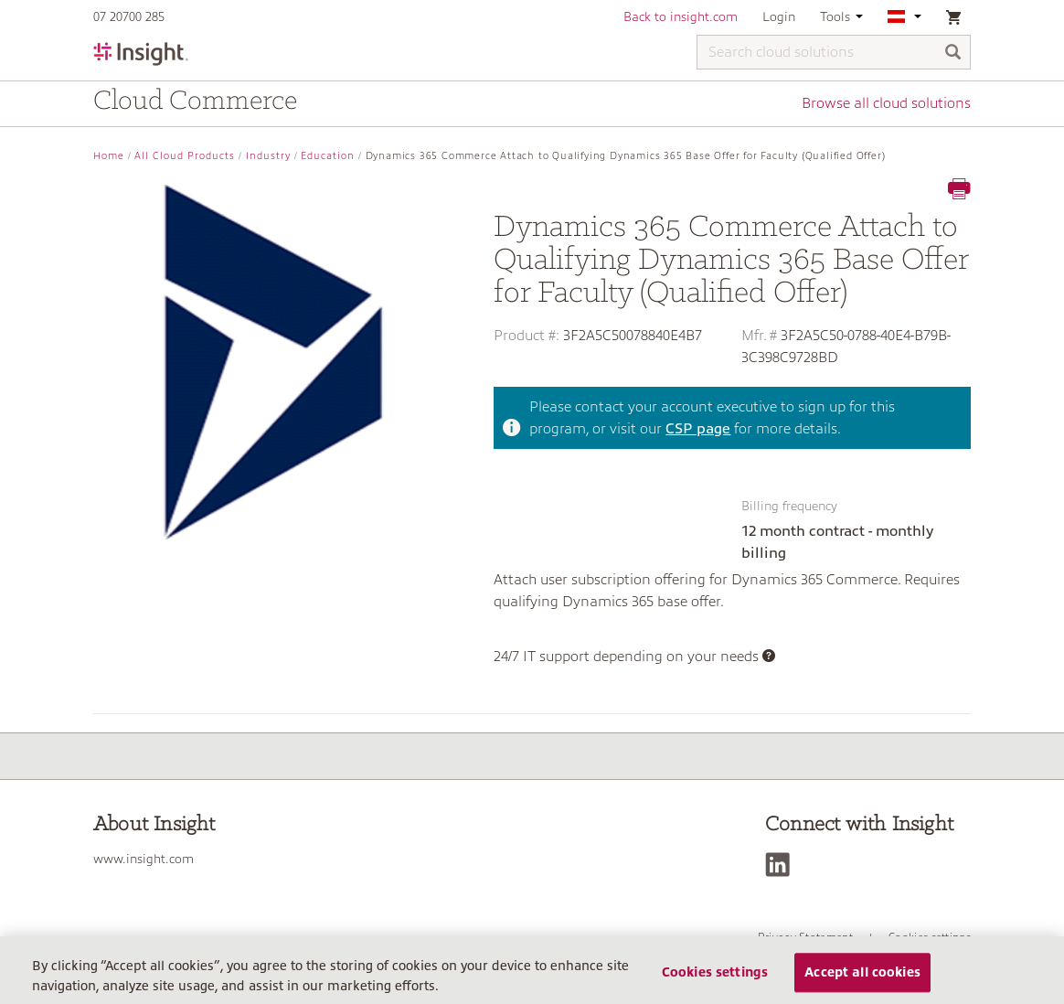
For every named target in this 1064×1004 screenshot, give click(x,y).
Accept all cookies (862, 978)
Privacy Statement (805, 937)
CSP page (697, 429)
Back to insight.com (680, 16)
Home (108, 156)
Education (328, 156)
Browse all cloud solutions (886, 103)
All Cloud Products (184, 156)
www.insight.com (143, 858)
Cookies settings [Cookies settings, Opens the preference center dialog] (715, 978)
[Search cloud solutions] (834, 52)
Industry (268, 156)
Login (778, 16)
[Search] (953, 53)
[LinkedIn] (782, 864)
